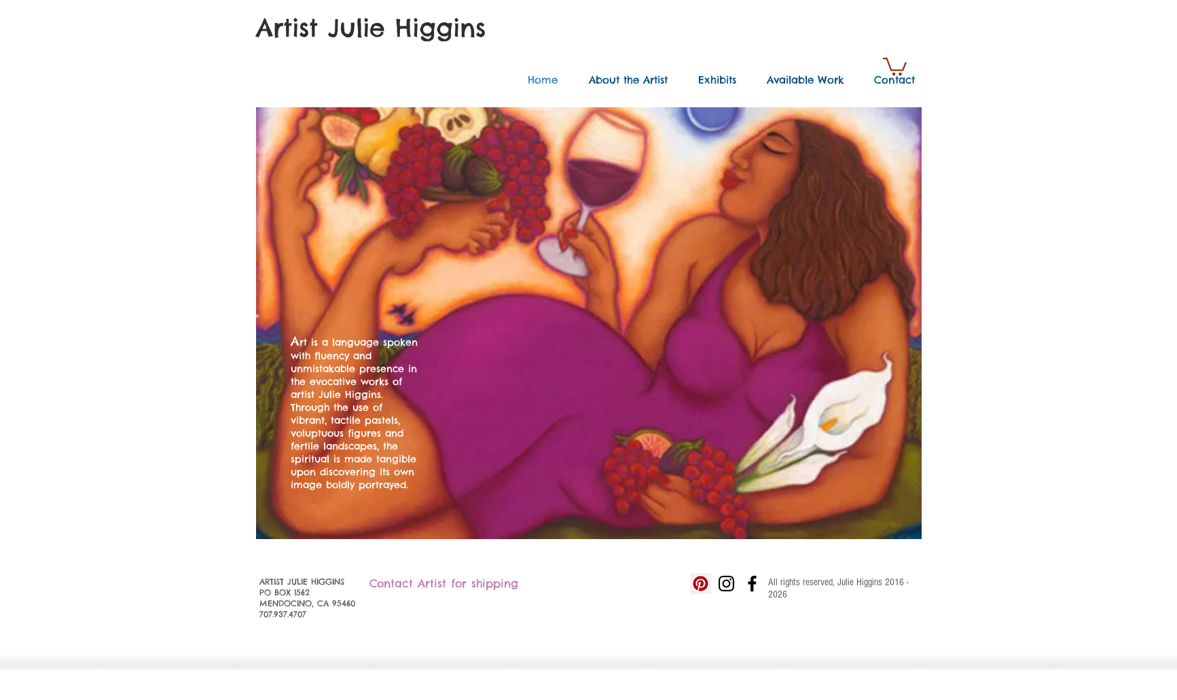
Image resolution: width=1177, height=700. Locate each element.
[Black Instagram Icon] (726, 583)
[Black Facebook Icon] (752, 583)
